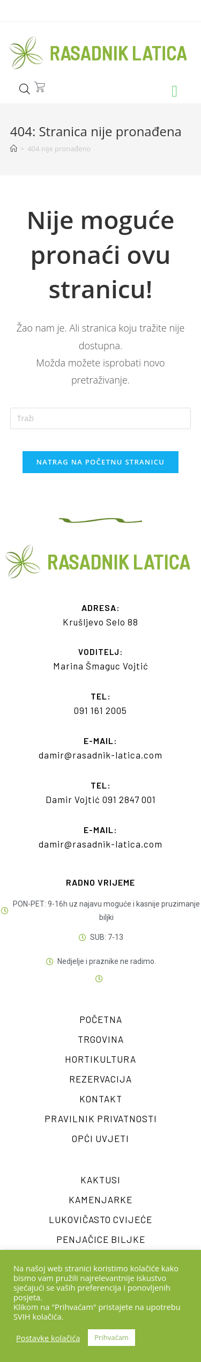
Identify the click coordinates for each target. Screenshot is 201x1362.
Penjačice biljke (100, 1239)
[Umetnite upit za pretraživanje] (100, 418)
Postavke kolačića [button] (48, 1338)
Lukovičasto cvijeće (100, 1219)
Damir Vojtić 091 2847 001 (101, 799)
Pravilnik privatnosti (100, 1118)
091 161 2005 (100, 710)
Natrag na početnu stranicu (100, 462)
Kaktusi (100, 1179)
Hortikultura (100, 1059)
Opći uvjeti (100, 1138)
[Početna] (13, 148)
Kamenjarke (100, 1199)
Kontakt (100, 1098)
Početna (100, 1019)
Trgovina (101, 1039)
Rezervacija (100, 1078)
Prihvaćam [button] (111, 1337)
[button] (175, 91)
